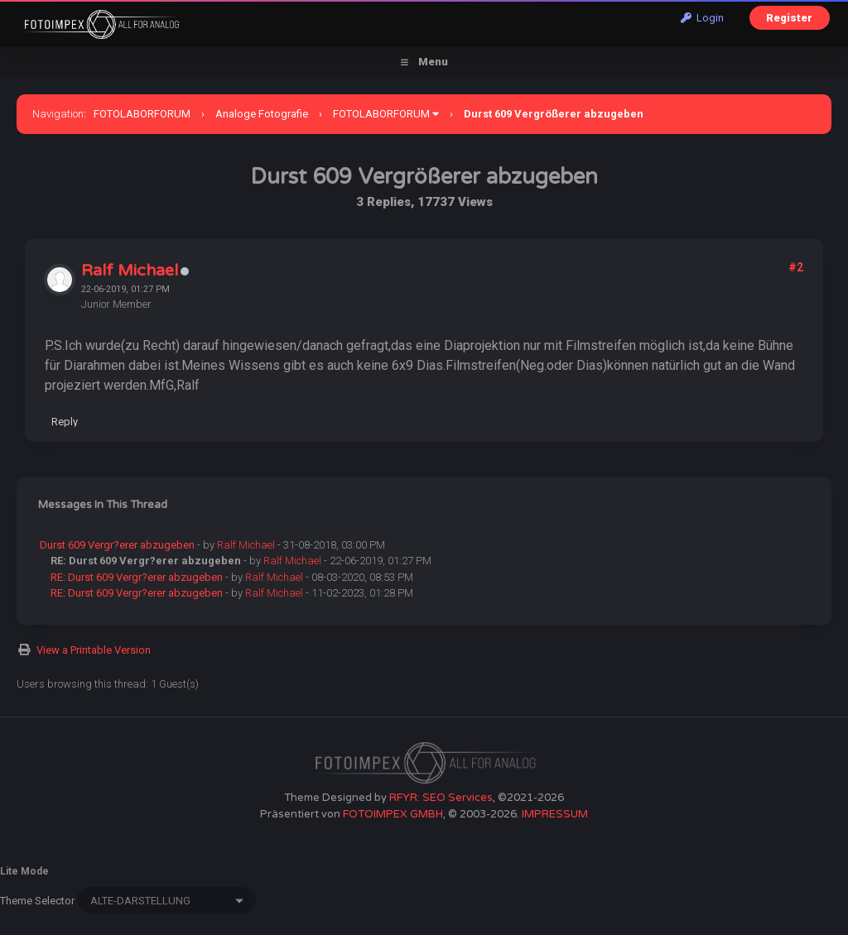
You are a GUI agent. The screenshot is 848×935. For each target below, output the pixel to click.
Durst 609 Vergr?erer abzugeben (117, 545)
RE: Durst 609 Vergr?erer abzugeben (137, 577)
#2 (795, 267)
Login (702, 18)
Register (789, 18)
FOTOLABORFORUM (142, 114)
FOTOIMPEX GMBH (393, 814)
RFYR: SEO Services (441, 797)
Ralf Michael (129, 270)
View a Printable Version (93, 650)
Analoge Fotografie (261, 114)
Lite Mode (24, 871)
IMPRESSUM (555, 814)
